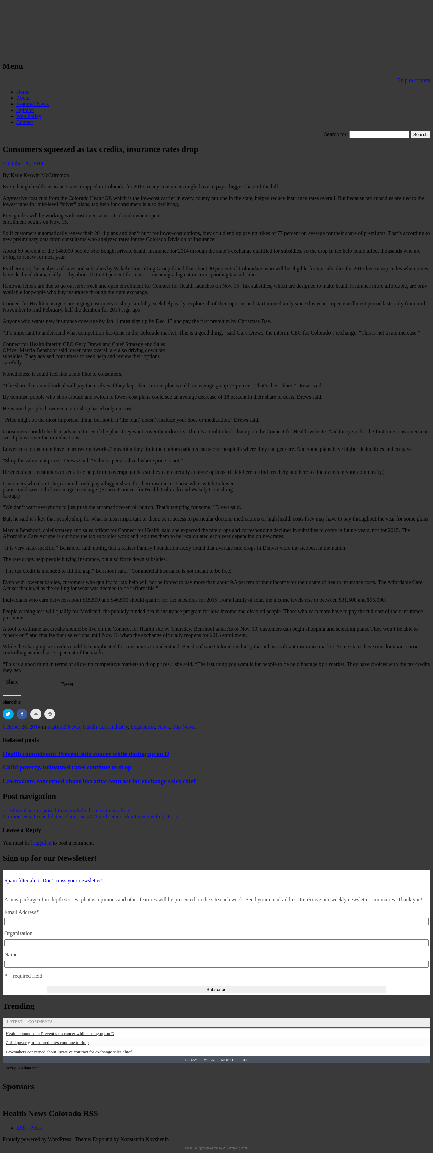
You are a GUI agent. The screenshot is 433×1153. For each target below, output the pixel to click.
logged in (41, 843)
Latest (14, 1021)
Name (10, 955)
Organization (18, 933)
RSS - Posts (29, 1128)
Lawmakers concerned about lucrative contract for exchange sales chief (99, 781)
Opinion (25, 110)
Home (22, 92)
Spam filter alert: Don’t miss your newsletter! (53, 880)
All (244, 1060)
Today (191, 1060)
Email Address (21, 912)
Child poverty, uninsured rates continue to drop (67, 767)
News (164, 727)
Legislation (143, 727)
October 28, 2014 (24, 163)
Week (209, 1060)
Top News (184, 727)
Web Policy (28, 116)
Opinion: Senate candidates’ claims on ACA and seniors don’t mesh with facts (90, 817)
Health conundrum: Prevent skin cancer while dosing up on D (86, 753)
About (23, 98)
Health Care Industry (105, 727)
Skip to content (413, 80)
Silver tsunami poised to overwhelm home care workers (66, 810)
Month (227, 1060)
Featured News (32, 104)
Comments (40, 1021)
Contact (24, 122)
